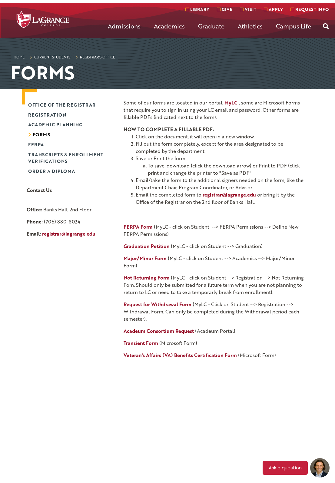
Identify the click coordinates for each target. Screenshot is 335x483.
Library (197, 9)
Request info (309, 9)
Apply (273, 9)
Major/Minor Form (145, 258)
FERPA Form (138, 226)
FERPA (36, 144)
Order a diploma (51, 171)
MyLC (230, 102)
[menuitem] (124, 31)
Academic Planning (55, 124)
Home (19, 57)
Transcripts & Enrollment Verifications (65, 158)
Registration (47, 114)
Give (224, 9)
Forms (41, 134)
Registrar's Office (97, 57)
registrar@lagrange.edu (68, 233)
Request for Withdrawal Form (157, 304)
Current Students (51, 57)
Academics (169, 26)
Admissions (124, 26)
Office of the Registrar (62, 104)
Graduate (211, 26)
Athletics (250, 26)
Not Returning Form (147, 277)
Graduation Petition (147, 246)
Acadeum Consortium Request (159, 331)
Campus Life (293, 26)
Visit (248, 9)
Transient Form (141, 343)
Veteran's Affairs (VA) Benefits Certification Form (180, 355)
